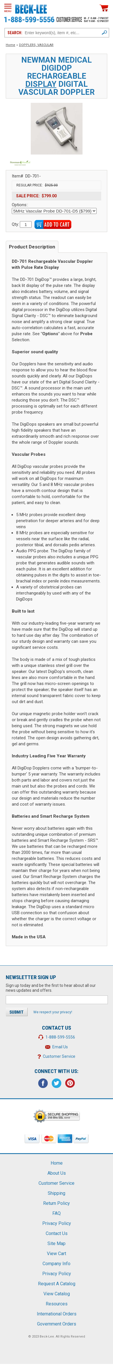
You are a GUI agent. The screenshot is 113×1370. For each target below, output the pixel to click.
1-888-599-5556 (60, 1037)
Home (10, 45)
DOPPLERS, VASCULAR (36, 45)
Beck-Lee (47, 1336)
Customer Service (59, 1056)
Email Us (60, 1047)
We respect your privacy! (52, 1012)
